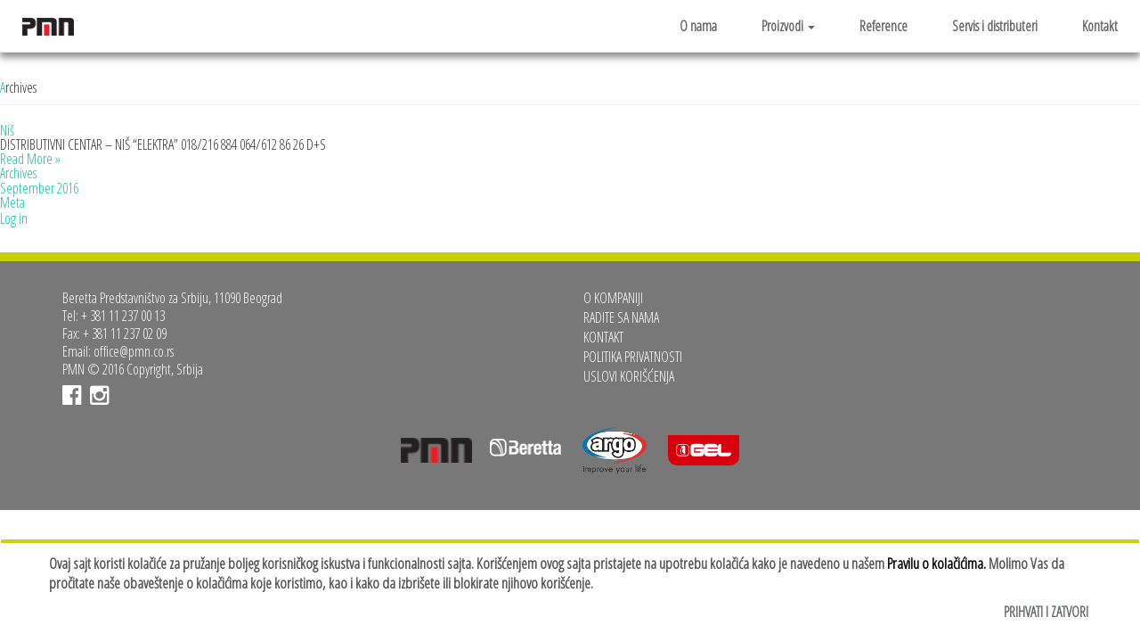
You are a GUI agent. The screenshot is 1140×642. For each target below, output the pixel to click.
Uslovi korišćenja (628, 376)
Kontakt (1100, 26)
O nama (698, 26)
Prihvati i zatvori (1046, 611)
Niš (7, 130)
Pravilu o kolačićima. (936, 563)
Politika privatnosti (632, 356)
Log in (14, 218)
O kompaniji (613, 298)
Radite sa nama (621, 317)
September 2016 (39, 188)
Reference (883, 26)
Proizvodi (788, 26)
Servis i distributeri (995, 26)
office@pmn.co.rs (134, 351)
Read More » (30, 159)
